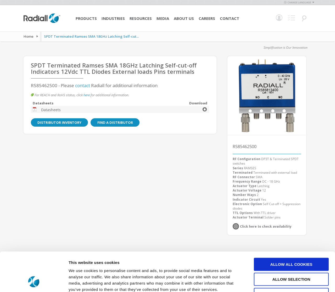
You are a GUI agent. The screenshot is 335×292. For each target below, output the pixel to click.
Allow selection (291, 244)
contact (82, 85)
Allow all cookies (291, 228)
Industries (113, 18)
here (86, 95)
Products (86, 18)
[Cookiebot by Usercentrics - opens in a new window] (34, 282)
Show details (275, 281)
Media (163, 18)
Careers (207, 18)
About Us (184, 18)
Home (29, 36)
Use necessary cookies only (291, 258)
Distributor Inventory (59, 122)
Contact (229, 18)
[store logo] (42, 22)
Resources (141, 18)
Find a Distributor (112, 122)
